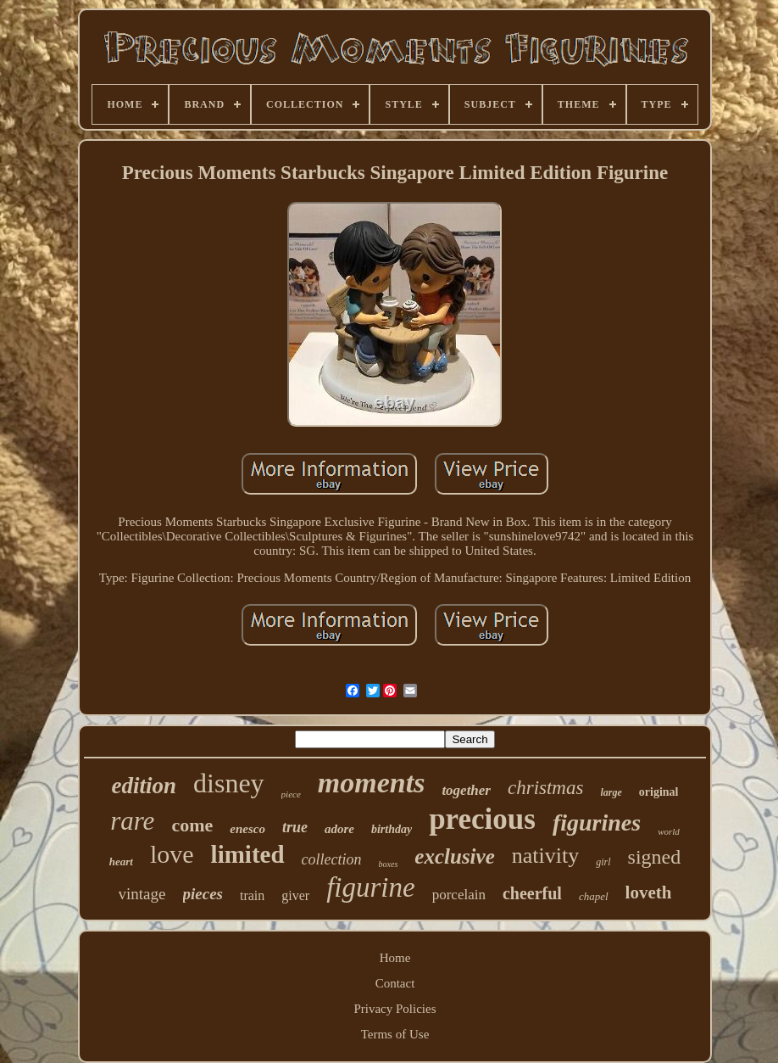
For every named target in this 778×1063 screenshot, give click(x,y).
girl (603, 862)
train (252, 895)
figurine (370, 887)
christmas (545, 787)
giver (295, 895)
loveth (648, 892)
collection (332, 859)
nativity (545, 855)
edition (144, 785)
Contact (395, 983)
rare (132, 821)
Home (395, 958)
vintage (142, 894)
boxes (388, 864)
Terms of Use (395, 1034)
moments (371, 782)
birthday (391, 829)
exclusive (454, 856)
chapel (594, 896)
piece (291, 794)
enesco (247, 829)
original (659, 792)
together (466, 790)
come (192, 825)
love (172, 854)
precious (482, 819)
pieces (203, 894)
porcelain (459, 895)
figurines (597, 822)
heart (121, 861)
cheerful (532, 893)
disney (228, 783)
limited (248, 854)
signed (654, 857)
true (295, 827)
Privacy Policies (394, 1008)
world (669, 831)
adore (339, 829)
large (610, 792)
